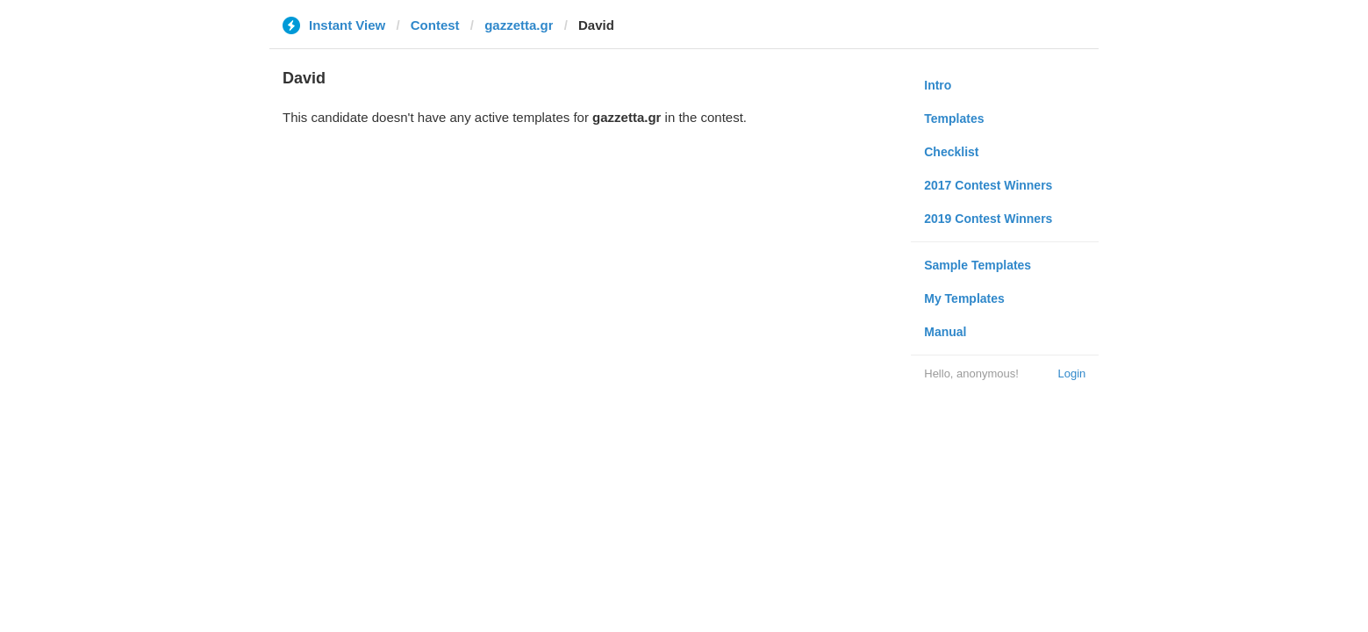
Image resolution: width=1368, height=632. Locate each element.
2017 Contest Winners (988, 185)
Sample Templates (977, 265)
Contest (435, 25)
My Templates (964, 298)
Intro (937, 85)
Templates (954, 118)
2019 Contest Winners (988, 219)
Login (1071, 373)
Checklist (951, 152)
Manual (945, 332)
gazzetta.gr (518, 25)
